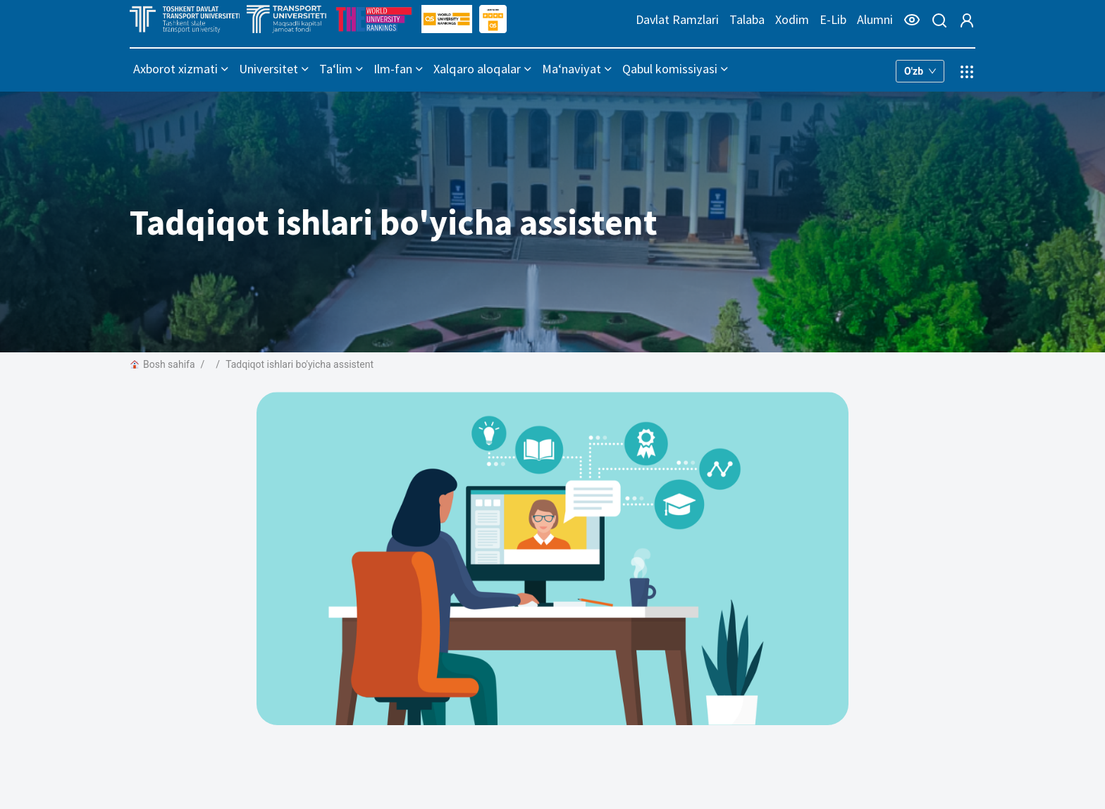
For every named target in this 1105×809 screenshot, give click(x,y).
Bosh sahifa (162, 364)
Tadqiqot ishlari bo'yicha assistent (300, 364)
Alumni (875, 19)
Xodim (792, 19)
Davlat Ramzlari (677, 19)
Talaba (747, 19)
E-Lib (833, 19)
